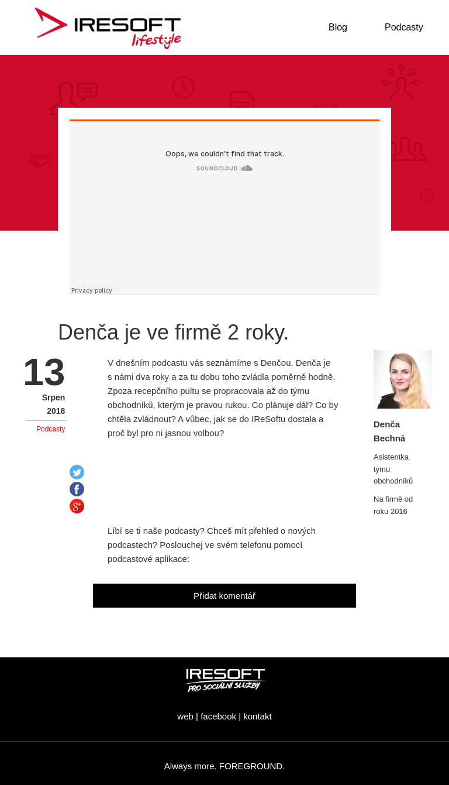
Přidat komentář (224, 596)
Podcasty (50, 429)
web (185, 716)
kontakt (257, 716)
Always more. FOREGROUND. (224, 766)
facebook (218, 716)
